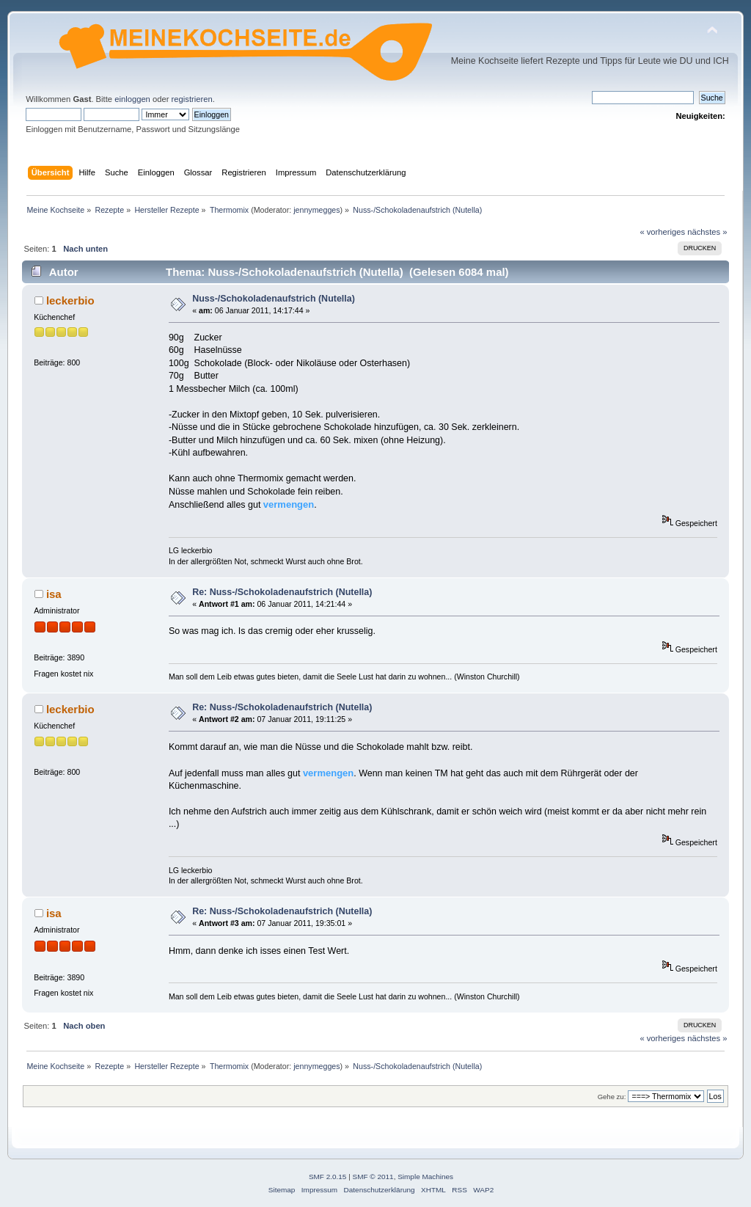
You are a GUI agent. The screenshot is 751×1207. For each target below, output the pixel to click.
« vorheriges (662, 231)
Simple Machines (425, 1177)
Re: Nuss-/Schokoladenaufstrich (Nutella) (282, 592)
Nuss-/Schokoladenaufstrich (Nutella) (273, 298)
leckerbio (70, 300)
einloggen (132, 99)
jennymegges (316, 209)
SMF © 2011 (373, 1177)
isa (54, 594)
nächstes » (707, 231)
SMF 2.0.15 (328, 1177)
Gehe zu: (612, 1097)
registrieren (192, 99)
